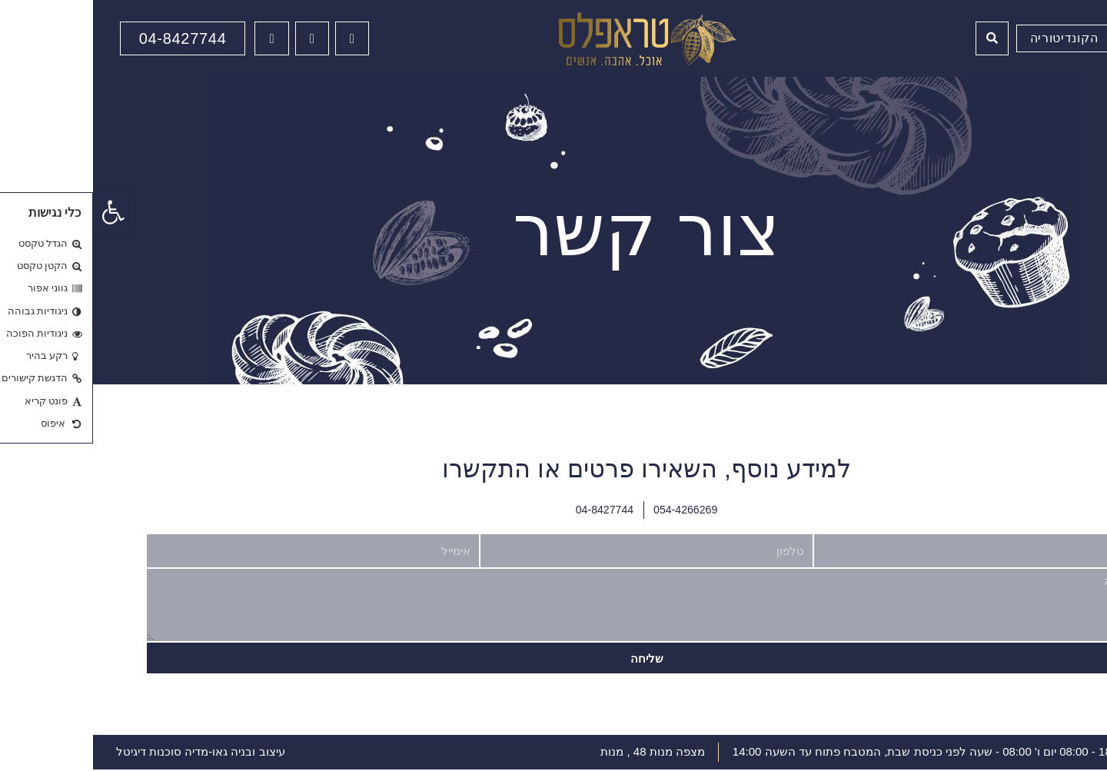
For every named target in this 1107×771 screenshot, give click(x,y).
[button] (20, 212)
